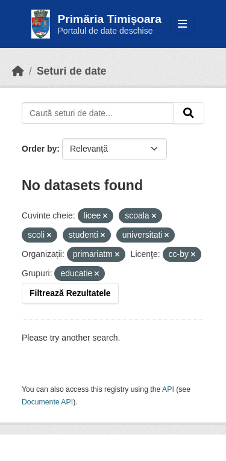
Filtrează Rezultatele (70, 293)
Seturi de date (72, 71)
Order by (39, 148)
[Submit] (188, 113)
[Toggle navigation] (182, 24)
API (168, 389)
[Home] (18, 71)
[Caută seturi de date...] (98, 113)
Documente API (47, 402)
